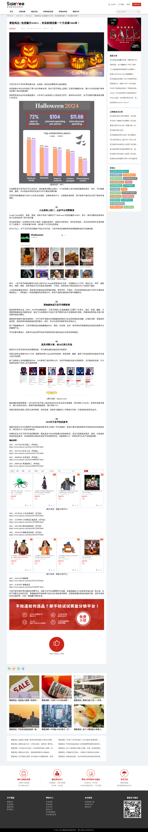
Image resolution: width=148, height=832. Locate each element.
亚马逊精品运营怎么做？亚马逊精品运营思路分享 (124, 135)
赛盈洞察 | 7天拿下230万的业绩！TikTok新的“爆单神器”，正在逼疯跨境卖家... (80, 740)
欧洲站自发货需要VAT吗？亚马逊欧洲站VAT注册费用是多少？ (124, 158)
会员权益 (10, 804)
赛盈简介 (10, 802)
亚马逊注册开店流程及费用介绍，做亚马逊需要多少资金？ (124, 149)
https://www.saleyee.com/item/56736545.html (26, 516)
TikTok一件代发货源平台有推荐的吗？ (123, 93)
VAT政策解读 (50, 812)
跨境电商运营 (48, 11)
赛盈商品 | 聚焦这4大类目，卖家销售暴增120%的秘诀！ (31, 752)
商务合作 (88, 807)
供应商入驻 (89, 804)
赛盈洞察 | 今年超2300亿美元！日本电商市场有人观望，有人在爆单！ (33, 748)
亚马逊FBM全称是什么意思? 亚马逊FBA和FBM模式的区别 (124, 144)
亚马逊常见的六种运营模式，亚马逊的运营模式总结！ (124, 116)
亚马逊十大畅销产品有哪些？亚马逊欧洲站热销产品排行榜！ (124, 121)
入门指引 (121, 4)
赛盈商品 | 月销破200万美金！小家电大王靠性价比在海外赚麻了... (80, 752)
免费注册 (136, 4)
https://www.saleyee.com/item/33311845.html (26, 447)
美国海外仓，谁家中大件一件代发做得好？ (124, 83)
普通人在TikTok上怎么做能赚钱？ (122, 74)
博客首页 (10, 16)
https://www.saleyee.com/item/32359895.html (26, 522)
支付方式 (49, 807)
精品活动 (34, 11)
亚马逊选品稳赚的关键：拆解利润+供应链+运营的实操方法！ (124, 60)
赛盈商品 (28, 16)
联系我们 (10, 809)
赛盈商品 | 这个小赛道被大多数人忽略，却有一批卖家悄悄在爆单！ (80, 748)
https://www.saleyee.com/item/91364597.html (26, 587)
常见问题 (49, 802)
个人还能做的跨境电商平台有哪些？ (123, 69)
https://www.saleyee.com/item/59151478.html (26, 581)
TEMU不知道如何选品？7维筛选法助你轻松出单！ (124, 88)
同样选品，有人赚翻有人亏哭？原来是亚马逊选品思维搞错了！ (124, 65)
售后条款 (49, 804)
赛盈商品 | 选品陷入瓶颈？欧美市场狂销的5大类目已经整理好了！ (33, 740)
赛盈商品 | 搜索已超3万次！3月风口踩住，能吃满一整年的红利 (33, 744)
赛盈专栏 (76, 11)
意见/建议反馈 (51, 814)
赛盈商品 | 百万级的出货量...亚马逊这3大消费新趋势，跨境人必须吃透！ (33, 756)
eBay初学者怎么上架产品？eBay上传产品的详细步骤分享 (124, 140)
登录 (128, 4)
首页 (11, 11)
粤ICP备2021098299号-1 (86, 830)
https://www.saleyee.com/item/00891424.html (26, 466)
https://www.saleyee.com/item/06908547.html (26, 460)
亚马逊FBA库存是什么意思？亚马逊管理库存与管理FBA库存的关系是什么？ (124, 154)
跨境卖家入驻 (89, 802)
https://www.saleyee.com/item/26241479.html (26, 535)
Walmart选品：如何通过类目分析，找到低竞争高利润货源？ (124, 98)
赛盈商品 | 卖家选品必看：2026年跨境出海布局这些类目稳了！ (80, 756)
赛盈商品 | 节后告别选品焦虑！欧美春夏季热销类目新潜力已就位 (80, 744)
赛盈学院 (15, 3)
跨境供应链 (63, 11)
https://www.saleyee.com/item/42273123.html (26, 453)
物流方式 (49, 809)
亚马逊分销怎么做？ (117, 130)
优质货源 (22, 11)
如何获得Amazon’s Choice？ (120, 102)
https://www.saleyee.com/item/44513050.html (26, 528)
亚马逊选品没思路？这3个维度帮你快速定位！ (124, 79)
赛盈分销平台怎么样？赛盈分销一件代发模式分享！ (124, 125)
